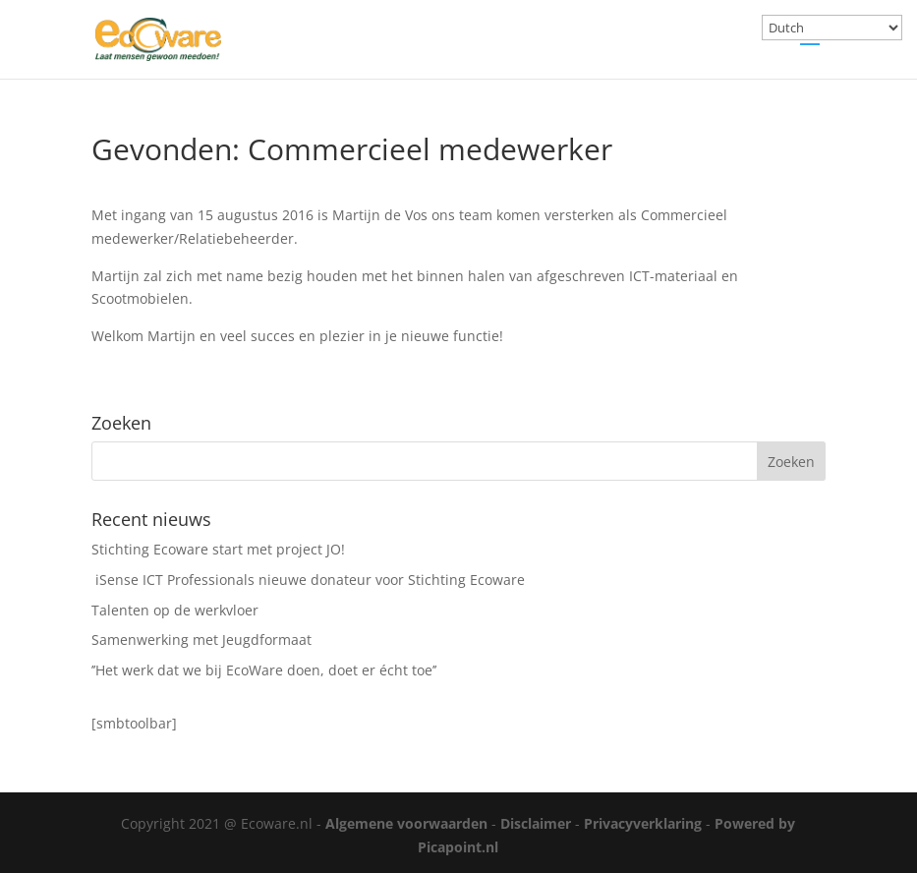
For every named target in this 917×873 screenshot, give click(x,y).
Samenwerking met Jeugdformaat (201, 639)
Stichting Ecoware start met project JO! (218, 549)
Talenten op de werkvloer (174, 610)
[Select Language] (832, 27)
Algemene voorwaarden (406, 823)
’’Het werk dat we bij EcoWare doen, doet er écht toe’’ (263, 670)
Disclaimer (535, 823)
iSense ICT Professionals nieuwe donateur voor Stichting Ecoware (308, 579)
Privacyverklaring (643, 823)
